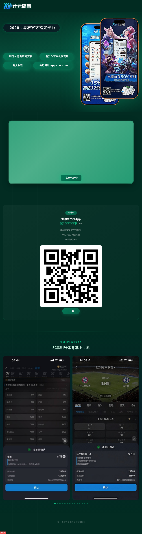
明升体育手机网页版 (57, 56)
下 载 (71, 311)
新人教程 (18, 65)
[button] (55, 503)
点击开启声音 (72, 178)
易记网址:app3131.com (53, 65)
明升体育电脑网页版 (20, 56)
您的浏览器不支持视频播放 (71, 152)
